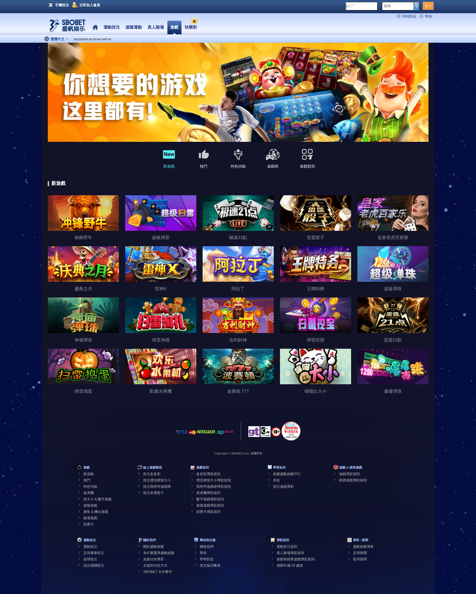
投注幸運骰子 (153, 493)
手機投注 (62, 5)
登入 (428, 6)
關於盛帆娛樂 (153, 546)
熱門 (86, 480)
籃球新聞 (360, 559)
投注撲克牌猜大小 (157, 480)
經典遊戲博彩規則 (353, 480)
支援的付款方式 (155, 565)
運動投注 (90, 546)
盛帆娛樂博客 (363, 546)
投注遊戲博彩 (283, 486)
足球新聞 (360, 553)
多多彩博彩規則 (208, 474)
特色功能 (90, 486)
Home (95, 27)
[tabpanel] (238, 92)
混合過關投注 (93, 565)
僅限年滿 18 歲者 (290, 565)
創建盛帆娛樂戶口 (287, 474)
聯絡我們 (207, 546)
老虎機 (88, 493)
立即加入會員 (89, 5)
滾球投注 (90, 559)
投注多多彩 (151, 474)
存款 (276, 480)
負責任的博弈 (153, 559)
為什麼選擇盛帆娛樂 (158, 553)
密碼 (387, 6)
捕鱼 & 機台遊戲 (95, 512)
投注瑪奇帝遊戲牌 (157, 486)
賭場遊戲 (90, 518)
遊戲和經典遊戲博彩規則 (296, 559)
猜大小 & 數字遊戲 (97, 499)
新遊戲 (88, 474)
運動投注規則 (287, 546)
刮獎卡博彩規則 (208, 512)
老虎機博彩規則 (208, 493)
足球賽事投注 (93, 553)
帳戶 (350, 6)
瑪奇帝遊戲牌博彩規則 (213, 486)
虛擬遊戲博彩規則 (210, 505)
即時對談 (409, 16)
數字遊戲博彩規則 (210, 499)
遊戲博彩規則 (349, 474)
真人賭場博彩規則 (290, 553)
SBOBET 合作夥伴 (157, 572)
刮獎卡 (88, 524)
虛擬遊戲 (90, 505)
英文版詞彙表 (210, 565)
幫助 (428, 16)
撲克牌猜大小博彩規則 (213, 480)
